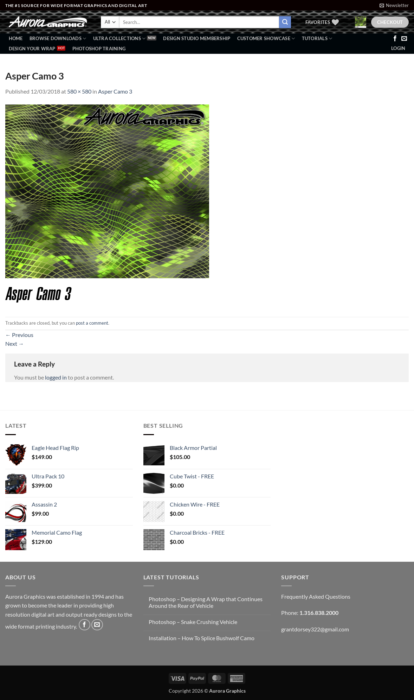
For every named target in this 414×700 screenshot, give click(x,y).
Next (14, 343)
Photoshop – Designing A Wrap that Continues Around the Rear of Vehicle (206, 602)
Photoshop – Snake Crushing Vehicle (193, 621)
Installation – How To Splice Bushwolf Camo (201, 638)
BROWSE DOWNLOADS (58, 38)
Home (16, 38)
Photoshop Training (99, 48)
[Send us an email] (404, 39)
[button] (394, 5)
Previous (19, 334)
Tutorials (317, 38)
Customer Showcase (266, 38)
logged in (56, 377)
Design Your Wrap (32, 48)
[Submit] (285, 22)
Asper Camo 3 (115, 91)
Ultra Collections (119, 38)
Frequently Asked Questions (315, 596)
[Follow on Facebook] (395, 39)
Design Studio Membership (196, 38)
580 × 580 (79, 91)
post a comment (92, 323)
